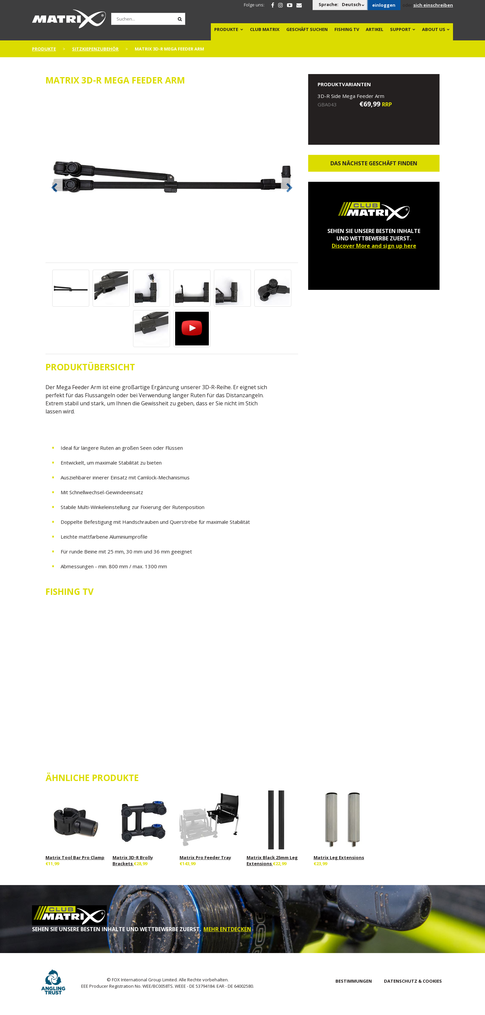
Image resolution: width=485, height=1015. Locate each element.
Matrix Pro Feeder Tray (205, 857)
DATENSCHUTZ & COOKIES (413, 981)
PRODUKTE (226, 29)
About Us (433, 29)
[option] (171, 178)
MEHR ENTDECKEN (227, 929)
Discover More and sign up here (374, 245)
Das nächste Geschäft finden (373, 163)
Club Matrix (265, 29)
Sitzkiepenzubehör (95, 49)
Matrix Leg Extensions (339, 857)
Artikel (374, 29)
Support (400, 29)
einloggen (383, 5)
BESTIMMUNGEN (353, 981)
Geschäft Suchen (307, 29)
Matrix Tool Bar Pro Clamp (74, 857)
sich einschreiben (433, 5)
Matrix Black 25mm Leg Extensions (272, 860)
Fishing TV (346, 29)
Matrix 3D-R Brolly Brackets (132, 860)
